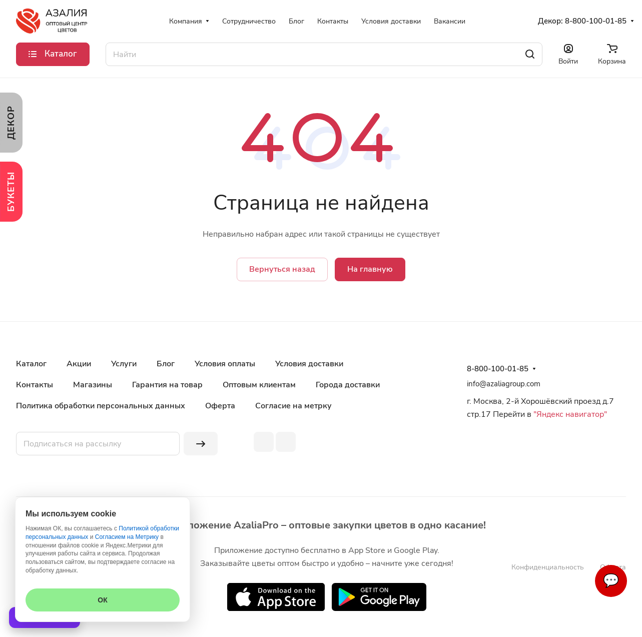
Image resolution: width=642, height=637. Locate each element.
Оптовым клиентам (259, 384)
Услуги (124, 363)
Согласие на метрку (293, 405)
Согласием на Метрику (127, 536)
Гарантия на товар (167, 384)
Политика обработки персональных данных (100, 405)
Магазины (92, 384)
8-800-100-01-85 (595, 21)
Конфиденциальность (547, 567)
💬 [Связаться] (611, 580)
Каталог (31, 363)
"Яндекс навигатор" (569, 414)
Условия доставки (309, 363)
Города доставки (348, 384)
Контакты (34, 384)
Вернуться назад (282, 269)
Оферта (220, 405)
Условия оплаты (225, 363)
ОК (102, 600)
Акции (79, 363)
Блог (166, 363)
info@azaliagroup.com (503, 384)
